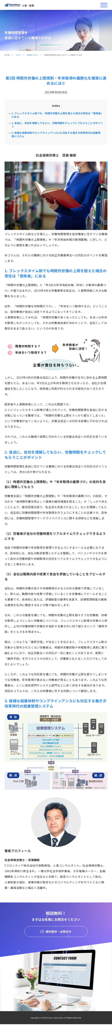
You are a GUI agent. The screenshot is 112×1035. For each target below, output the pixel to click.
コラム (18, 55)
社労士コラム (32, 55)
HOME (7, 55)
